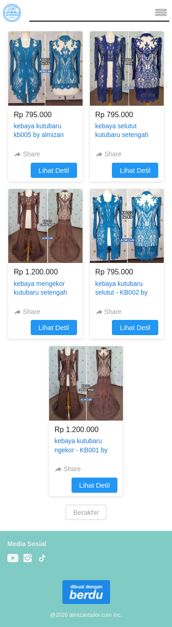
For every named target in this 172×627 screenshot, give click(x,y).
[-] (12, 558)
